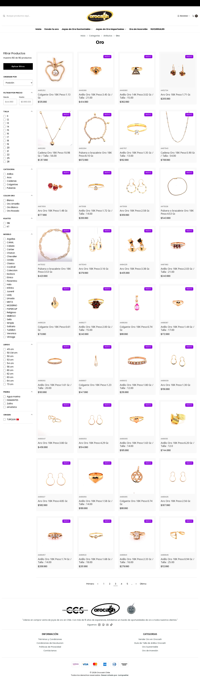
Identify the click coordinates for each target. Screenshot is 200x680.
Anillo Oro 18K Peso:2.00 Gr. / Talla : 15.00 (95, 332)
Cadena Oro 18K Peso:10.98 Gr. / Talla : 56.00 (54, 158)
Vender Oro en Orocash (150, 639)
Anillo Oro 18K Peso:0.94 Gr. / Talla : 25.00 (177, 564)
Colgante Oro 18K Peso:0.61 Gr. (54, 332)
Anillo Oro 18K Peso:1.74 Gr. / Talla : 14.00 (54, 564)
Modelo (18, 234)
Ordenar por (10, 77)
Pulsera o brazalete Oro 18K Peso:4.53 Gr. (177, 216)
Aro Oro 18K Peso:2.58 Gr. (135, 214)
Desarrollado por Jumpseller (115, 675)
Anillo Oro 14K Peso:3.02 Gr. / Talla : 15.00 (136, 96)
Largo (18, 344)
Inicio (38, 29)
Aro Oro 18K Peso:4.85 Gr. (53, 505)
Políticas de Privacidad (50, 646)
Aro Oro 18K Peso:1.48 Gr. (53, 214)
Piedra (18, 392)
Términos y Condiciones (50, 639)
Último (143, 583)
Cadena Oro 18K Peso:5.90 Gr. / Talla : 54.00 (178, 158)
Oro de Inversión (138, 29)
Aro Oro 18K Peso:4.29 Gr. (94, 447)
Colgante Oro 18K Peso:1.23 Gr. (95, 390)
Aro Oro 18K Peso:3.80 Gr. (53, 447)
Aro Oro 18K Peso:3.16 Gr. (94, 273)
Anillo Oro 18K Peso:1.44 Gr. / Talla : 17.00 (177, 332)
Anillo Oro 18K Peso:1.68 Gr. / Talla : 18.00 (95, 564)
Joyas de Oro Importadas (111, 29)
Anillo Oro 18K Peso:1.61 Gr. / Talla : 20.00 (54, 390)
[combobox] (23, 16)
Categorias (94, 36)
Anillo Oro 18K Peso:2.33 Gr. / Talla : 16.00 (136, 564)
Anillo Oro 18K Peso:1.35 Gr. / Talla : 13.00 (136, 158)
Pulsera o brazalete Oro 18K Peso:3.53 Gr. (54, 274)
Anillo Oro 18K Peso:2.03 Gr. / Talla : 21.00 (177, 274)
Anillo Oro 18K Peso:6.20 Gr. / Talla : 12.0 (177, 448)
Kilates (18, 218)
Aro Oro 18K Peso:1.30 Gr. (175, 389)
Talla (18, 111)
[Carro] (195, 16)
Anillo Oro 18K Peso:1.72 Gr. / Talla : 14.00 (95, 216)
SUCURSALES (157, 29)
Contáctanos (50, 650)
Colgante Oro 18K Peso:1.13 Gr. (54, 96)
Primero (90, 583)
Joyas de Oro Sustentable (77, 29)
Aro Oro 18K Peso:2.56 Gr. (175, 505)
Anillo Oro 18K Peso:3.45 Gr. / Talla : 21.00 (95, 96)
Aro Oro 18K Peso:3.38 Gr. (135, 273)
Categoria (18, 169)
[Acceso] (184, 16)
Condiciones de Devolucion (50, 643)
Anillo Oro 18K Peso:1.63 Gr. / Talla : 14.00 (136, 448)
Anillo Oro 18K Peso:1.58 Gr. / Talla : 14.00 (95, 506)
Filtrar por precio (18, 93)
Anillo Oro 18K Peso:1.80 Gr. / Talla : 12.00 (136, 390)
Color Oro (18, 195)
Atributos (108, 36)
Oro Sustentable (150, 646)
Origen (18, 415)
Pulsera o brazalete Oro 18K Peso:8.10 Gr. (95, 158)
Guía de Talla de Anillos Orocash (150, 643)
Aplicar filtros (18, 66)
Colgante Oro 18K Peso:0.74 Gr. (136, 332)
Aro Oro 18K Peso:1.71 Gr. (175, 94)
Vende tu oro (51, 29)
